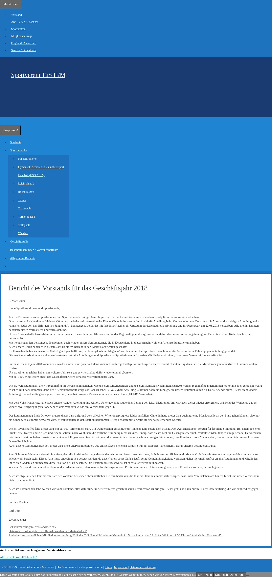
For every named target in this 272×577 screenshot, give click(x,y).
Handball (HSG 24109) (31, 175)
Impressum (121, 567)
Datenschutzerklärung (143, 567)
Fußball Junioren (27, 158)
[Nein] (247, 575)
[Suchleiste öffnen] (2, 121)
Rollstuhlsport (26, 191)
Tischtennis (24, 208)
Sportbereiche (19, 150)
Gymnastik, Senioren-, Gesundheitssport (41, 167)
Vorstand (16, 14)
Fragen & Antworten (23, 43)
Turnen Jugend (26, 216)
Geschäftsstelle (19, 241)
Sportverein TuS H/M (38, 74)
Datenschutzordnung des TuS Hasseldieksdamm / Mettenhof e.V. (48, 531)
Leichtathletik (26, 183)
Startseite (15, 142)
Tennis (22, 200)
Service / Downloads (23, 50)
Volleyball (24, 225)
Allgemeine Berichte (22, 258)
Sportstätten (18, 29)
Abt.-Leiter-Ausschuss (24, 21)
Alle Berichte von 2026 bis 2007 (18, 557)
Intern (108, 567)
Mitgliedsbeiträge (21, 36)
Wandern (23, 233)
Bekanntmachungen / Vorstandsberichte (34, 249)
